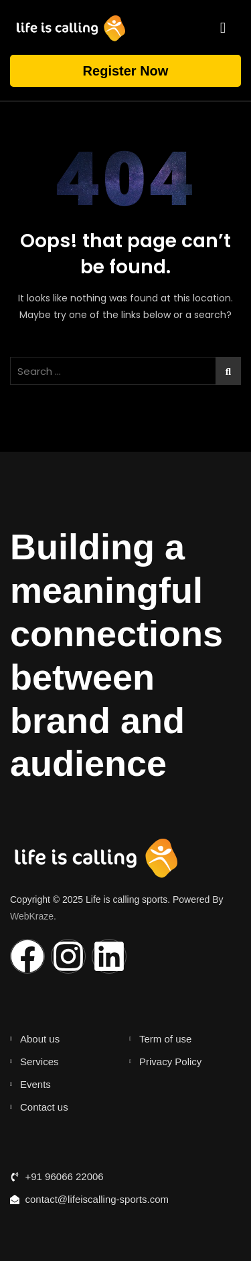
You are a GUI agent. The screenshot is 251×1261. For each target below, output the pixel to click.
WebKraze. (33, 916)
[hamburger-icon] (223, 27)
